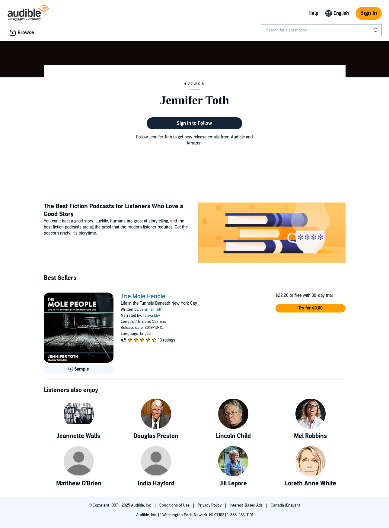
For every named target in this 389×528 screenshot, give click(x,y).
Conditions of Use (174, 505)
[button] (311, 308)
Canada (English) (285, 505)
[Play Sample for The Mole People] (79, 369)
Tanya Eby (151, 315)
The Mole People (143, 296)
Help (313, 13)
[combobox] (321, 30)
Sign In (368, 13)
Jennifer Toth (151, 309)
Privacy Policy (210, 505)
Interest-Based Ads (246, 505)
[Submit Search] (376, 30)
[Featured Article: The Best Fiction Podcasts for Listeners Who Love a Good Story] (272, 233)
